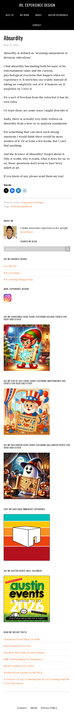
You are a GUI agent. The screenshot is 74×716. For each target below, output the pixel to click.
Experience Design (32, 202)
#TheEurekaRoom (21, 206)
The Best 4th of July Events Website (24, 652)
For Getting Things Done (18, 279)
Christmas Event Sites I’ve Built (22, 639)
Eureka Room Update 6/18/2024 (23, 672)
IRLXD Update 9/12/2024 (19, 665)
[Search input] (35, 249)
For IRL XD (10, 266)
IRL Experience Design (37, 5)
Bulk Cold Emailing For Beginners (23, 659)
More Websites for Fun (17, 645)
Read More (26, 231)
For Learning (11, 272)
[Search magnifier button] (67, 249)
